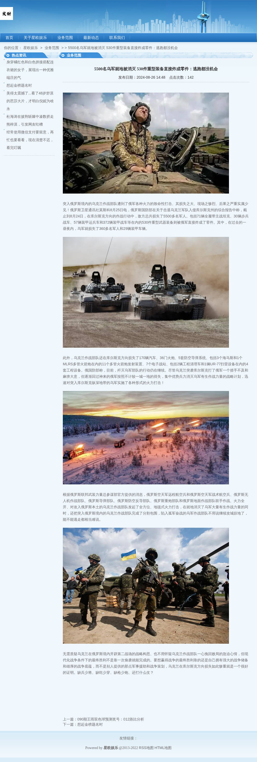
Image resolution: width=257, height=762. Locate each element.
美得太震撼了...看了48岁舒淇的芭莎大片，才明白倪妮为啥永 (30, 101)
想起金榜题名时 (19, 85)
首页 (9, 38)
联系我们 (117, 38)
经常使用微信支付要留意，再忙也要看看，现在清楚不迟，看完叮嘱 (30, 140)
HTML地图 (163, 748)
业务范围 (65, 38)
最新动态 (91, 38)
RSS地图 (146, 748)
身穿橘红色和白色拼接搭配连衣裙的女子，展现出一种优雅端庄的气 (30, 70)
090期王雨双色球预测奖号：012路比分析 (110, 719)
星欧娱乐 (30, 48)
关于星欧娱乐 (35, 38)
